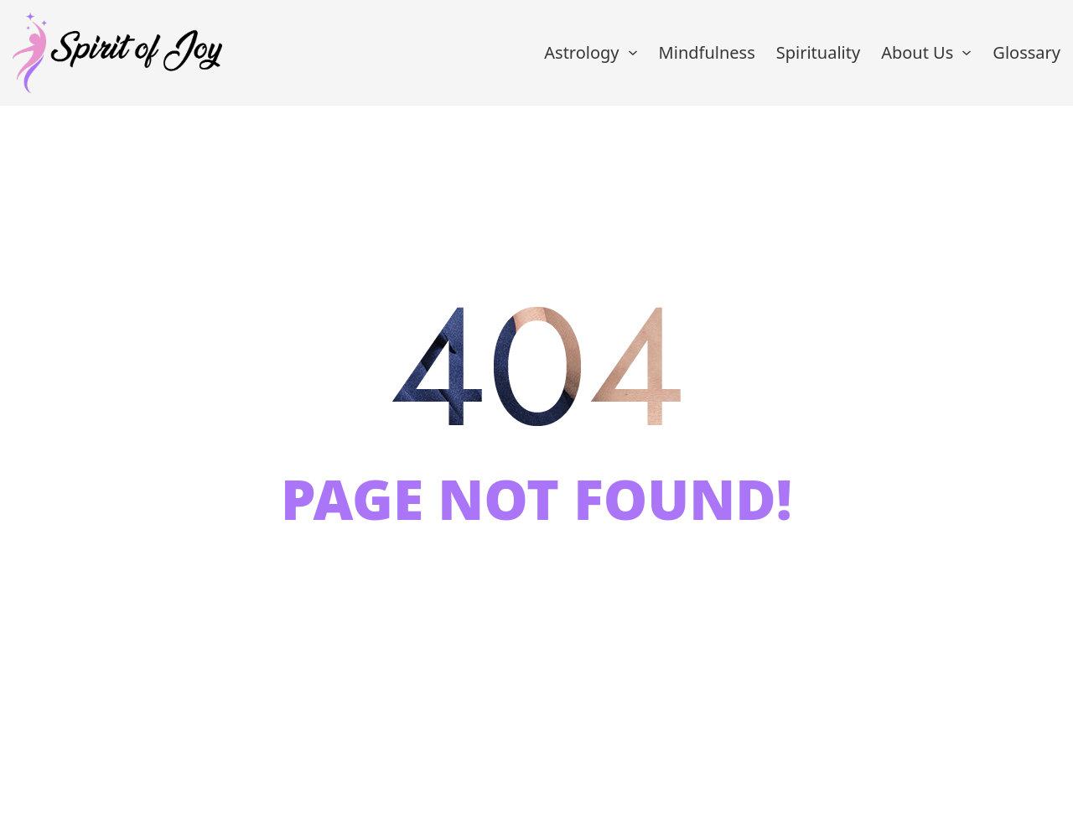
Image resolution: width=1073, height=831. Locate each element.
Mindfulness (707, 52)
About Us (917, 52)
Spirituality (818, 52)
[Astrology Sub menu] (633, 53)
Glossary (1026, 52)
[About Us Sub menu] (967, 53)
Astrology (581, 52)
